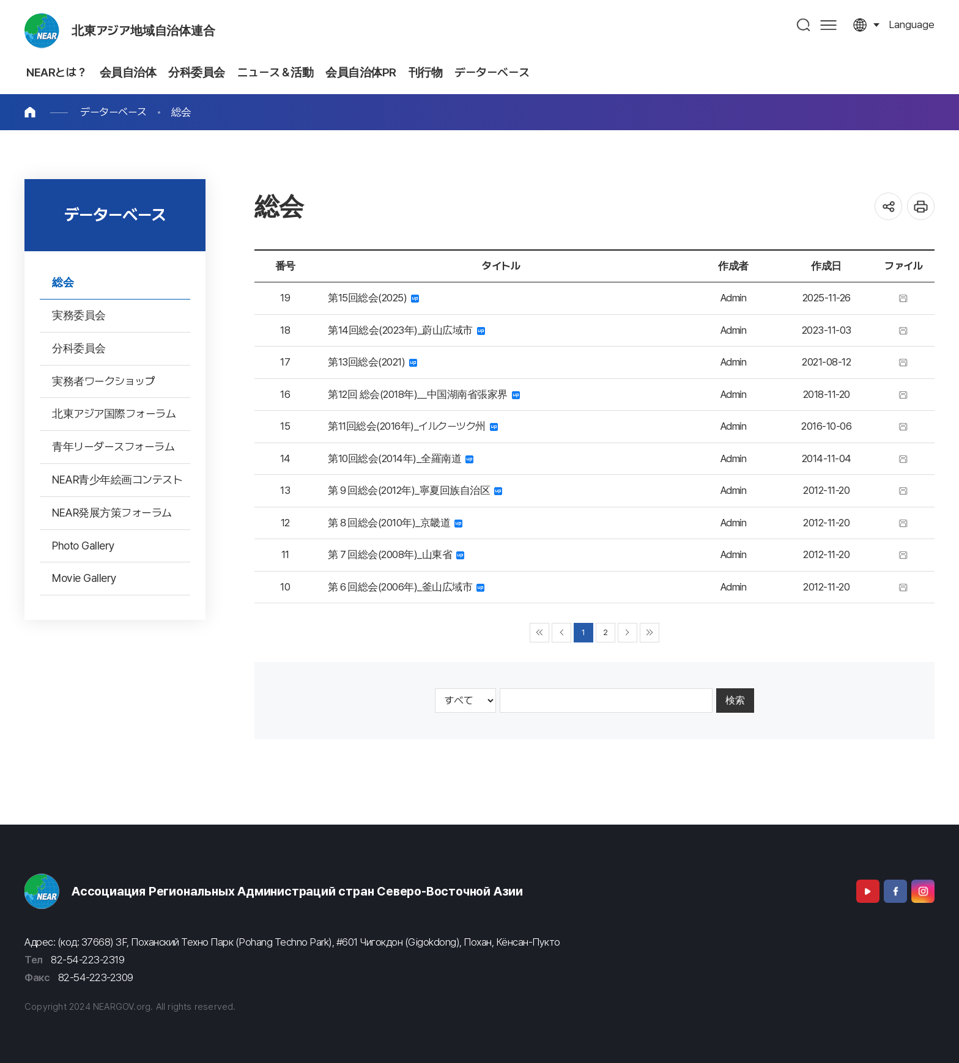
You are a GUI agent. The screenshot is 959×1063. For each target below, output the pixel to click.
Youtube (867, 891)
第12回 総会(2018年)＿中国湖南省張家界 (424, 394)
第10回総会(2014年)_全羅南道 (400, 458)
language (912, 24)
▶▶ (649, 632)
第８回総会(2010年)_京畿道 (395, 523)
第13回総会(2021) (372, 362)
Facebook (895, 891)
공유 (888, 206)
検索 (735, 700)
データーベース (113, 112)
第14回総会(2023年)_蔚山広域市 (406, 330)
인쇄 (921, 206)
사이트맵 (828, 24)
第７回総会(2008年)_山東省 (396, 554)
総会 (181, 112)
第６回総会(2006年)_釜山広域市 (406, 587)
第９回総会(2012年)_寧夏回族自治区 (415, 490)
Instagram (923, 891)
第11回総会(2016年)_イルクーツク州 (413, 426)
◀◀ (539, 632)
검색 (804, 24)
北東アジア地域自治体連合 (143, 30)
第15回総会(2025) (373, 298)
